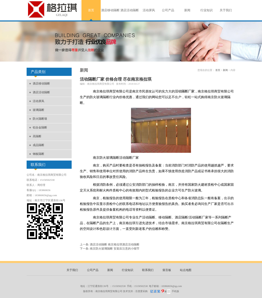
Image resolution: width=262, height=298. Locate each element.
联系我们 (148, 270)
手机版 (175, 291)
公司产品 (168, 10)
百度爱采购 (151, 291)
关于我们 (226, 10)
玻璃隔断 (38, 109)
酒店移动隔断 (110, 10)
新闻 (187, 10)
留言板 (167, 270)
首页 (91, 10)
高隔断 (37, 136)
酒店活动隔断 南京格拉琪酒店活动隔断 (114, 244)
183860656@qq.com (171, 286)
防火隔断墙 (40, 118)
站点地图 (185, 270)
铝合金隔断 (40, 127)
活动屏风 (149, 10)
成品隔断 (38, 145)
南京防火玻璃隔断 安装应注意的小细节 (114, 248)
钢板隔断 (38, 153)
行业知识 (206, 10)
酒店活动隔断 (129, 10)
